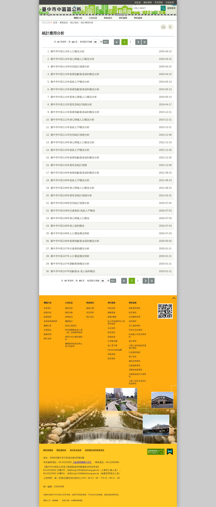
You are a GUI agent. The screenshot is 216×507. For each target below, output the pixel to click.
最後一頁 (144, 42)
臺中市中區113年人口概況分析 (108, 51)
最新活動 (69, 312)
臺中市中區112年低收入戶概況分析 (108, 82)
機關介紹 (78, 18)
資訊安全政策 (73, 450)
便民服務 (123, 18)
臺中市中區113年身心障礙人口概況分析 (108, 59)
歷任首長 (47, 338)
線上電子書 (112, 345)
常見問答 (143, 2)
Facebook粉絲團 (115, 350)
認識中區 (47, 312)
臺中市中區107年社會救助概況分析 (108, 249)
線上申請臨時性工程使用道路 (116, 322)
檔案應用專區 (134, 308)
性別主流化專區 (135, 330)
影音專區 (111, 358)
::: (38, 1)
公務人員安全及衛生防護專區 (137, 382)
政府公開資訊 (71, 325)
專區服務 (138, 18)
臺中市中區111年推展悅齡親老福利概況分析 (108, 112)
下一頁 (138, 42)
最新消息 (69, 308)
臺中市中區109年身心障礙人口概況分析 (108, 188)
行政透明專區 (134, 352)
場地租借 (111, 337)
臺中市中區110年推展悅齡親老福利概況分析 (108, 158)
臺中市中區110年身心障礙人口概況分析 (108, 142)
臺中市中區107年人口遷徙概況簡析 (108, 256)
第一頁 (117, 42)
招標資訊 (69, 317)
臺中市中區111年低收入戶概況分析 (108, 127)
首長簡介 (47, 308)
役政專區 (133, 321)
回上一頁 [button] (171, 27)
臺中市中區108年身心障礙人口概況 (108, 218)
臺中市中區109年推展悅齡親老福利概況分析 (108, 173)
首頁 (55, 22)
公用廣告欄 (112, 341)
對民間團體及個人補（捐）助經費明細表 (73, 331)
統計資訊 (74, 22)
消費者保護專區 (135, 370)
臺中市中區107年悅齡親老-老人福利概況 (108, 271)
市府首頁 (154, 2)
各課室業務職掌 (50, 321)
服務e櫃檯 (112, 317)
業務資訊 (108, 18)
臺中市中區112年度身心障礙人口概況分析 (108, 97)
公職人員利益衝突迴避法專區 (137, 346)
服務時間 (47, 334)
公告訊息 (93, 18)
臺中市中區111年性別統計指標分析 (108, 135)
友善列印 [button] (163, 27)
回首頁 (122, 2)
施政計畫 (90, 308)
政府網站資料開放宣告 (92, 450)
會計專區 (133, 341)
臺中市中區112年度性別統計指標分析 (108, 105)
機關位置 (47, 325)
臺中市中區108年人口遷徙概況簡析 (108, 233)
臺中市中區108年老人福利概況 (108, 226)
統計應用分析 (87, 22)
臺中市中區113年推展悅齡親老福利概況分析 (108, 74)
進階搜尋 (171, 8)
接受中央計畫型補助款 (73, 338)
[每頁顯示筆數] (96, 42)
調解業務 (111, 312)
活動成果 (111, 354)
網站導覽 (132, 2)
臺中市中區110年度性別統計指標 (108, 165)
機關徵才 (69, 321)
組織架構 (47, 317)
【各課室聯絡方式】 (82, 462)
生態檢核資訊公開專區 (137, 375)
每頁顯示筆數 (86, 42)
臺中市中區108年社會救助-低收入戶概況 (108, 211)
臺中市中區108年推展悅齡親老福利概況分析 (108, 241)
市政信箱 (111, 308)
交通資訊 (47, 330)
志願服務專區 (134, 365)
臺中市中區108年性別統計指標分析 (108, 203)
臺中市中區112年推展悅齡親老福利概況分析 (108, 89)
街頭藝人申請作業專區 (137, 335)
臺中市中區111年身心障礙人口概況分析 (108, 120)
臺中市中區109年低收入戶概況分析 (108, 180)
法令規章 (111, 328)
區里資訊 (111, 332)
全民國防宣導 (134, 317)
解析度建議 (47, 450)
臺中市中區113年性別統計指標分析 (108, 67)
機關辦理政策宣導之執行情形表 (73, 345)
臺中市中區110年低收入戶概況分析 (108, 150)
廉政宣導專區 (134, 361)
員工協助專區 (134, 325)
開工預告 (133, 357)
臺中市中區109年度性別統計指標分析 (108, 196)
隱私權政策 (60, 450)
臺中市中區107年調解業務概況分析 (108, 264)
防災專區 (133, 312)
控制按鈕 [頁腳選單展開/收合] (174, 298)
